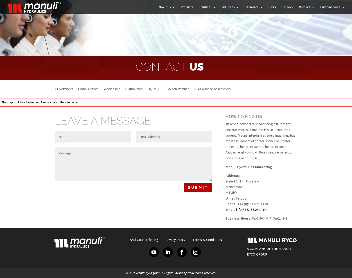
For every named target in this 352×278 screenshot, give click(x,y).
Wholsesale (112, 89)
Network (287, 7)
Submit (198, 187)
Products (187, 7)
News (272, 7)
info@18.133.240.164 (251, 209)
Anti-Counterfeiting (144, 240)
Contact (304, 7)
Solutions (205, 7)
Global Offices (88, 89)
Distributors (134, 89)
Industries (228, 7)
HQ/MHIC (155, 89)
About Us (164, 7)
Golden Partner (178, 89)
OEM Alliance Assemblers (212, 89)
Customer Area (330, 7)
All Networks (63, 89)
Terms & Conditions (207, 240)
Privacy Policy (175, 240)
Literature (251, 7)
